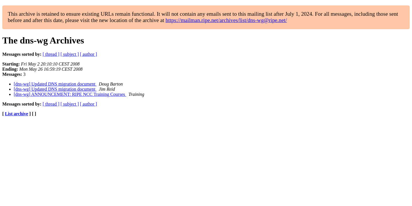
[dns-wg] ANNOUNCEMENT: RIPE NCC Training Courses (70, 94)
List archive (16, 113)
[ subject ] (70, 54)
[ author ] (88, 54)
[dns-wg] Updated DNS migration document (55, 84)
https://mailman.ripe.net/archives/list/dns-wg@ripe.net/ (226, 20)
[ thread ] (51, 54)
